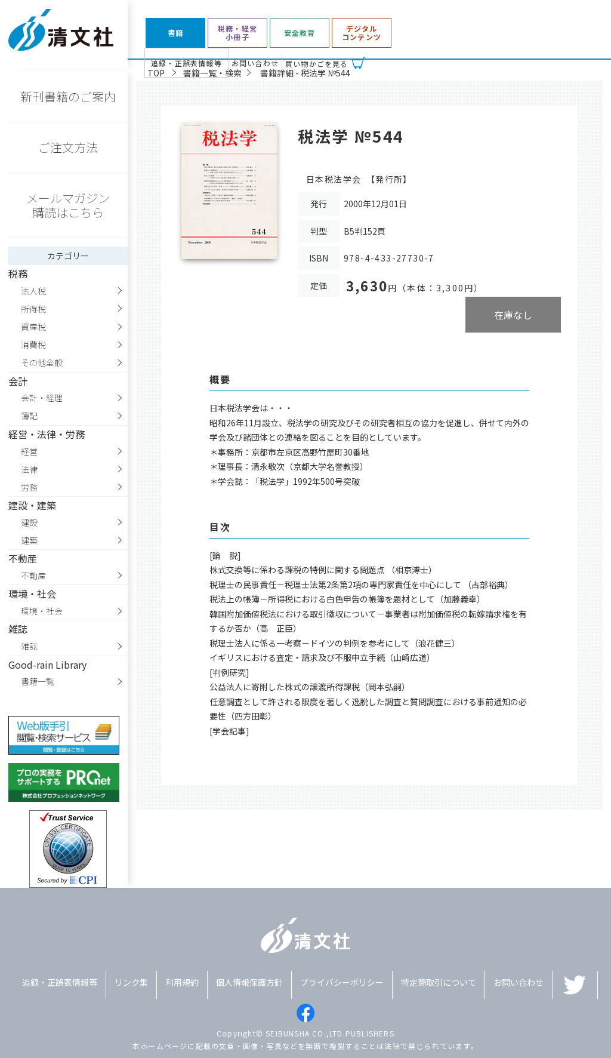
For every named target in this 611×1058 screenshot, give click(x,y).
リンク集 (131, 982)
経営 (29, 451)
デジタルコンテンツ (361, 33)
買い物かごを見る (316, 64)
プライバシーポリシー (342, 982)
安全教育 (300, 33)
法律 (29, 469)
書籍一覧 (37, 681)
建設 (29, 522)
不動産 (33, 576)
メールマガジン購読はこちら (68, 205)
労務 (29, 487)
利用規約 (182, 982)
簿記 (29, 416)
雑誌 (29, 646)
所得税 (33, 309)
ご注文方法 (68, 147)
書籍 (175, 33)
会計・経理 (42, 398)
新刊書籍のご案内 (68, 96)
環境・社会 (42, 611)
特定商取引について (438, 982)
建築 (29, 540)
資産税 (33, 327)
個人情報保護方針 (249, 982)
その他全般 (42, 362)
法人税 (33, 291)
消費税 (33, 344)
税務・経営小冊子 (237, 33)
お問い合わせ (255, 63)
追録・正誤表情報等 (186, 63)
